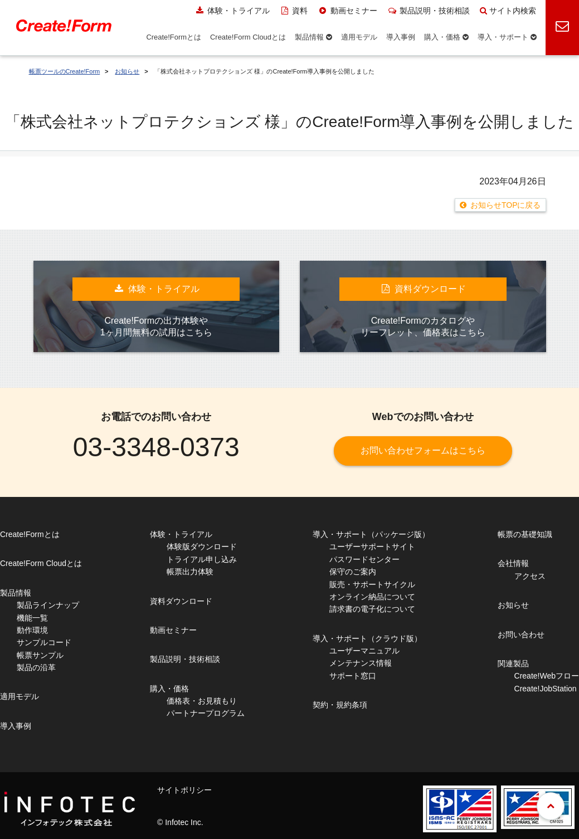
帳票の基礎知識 (525, 534)
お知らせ (127, 71)
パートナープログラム (206, 713)
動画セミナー (347, 10)
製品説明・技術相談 (428, 10)
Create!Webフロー (546, 675)
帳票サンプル (40, 655)
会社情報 (513, 563)
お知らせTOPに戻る (505, 205)
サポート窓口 (352, 675)
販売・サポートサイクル (372, 584)
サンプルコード (44, 642)
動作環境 (32, 630)
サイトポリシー (184, 790)
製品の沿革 (36, 667)
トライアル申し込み (202, 559)
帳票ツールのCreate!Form (64, 71)
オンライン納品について (372, 596)
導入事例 (15, 725)
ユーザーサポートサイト (372, 546)
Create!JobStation (545, 688)
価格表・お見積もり (202, 700)
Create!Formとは (30, 534)
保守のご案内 (352, 571)
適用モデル (19, 696)
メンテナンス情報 (360, 662)
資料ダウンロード (181, 601)
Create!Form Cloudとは (41, 563)
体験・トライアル (232, 10)
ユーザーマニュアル (364, 650)
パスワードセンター (364, 559)
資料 (294, 10)
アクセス (530, 576)
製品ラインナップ (48, 605)
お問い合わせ (521, 634)
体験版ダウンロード (202, 546)
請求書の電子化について (372, 608)
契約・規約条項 (340, 704)
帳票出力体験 (190, 571)
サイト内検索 (508, 10)
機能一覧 (32, 617)
